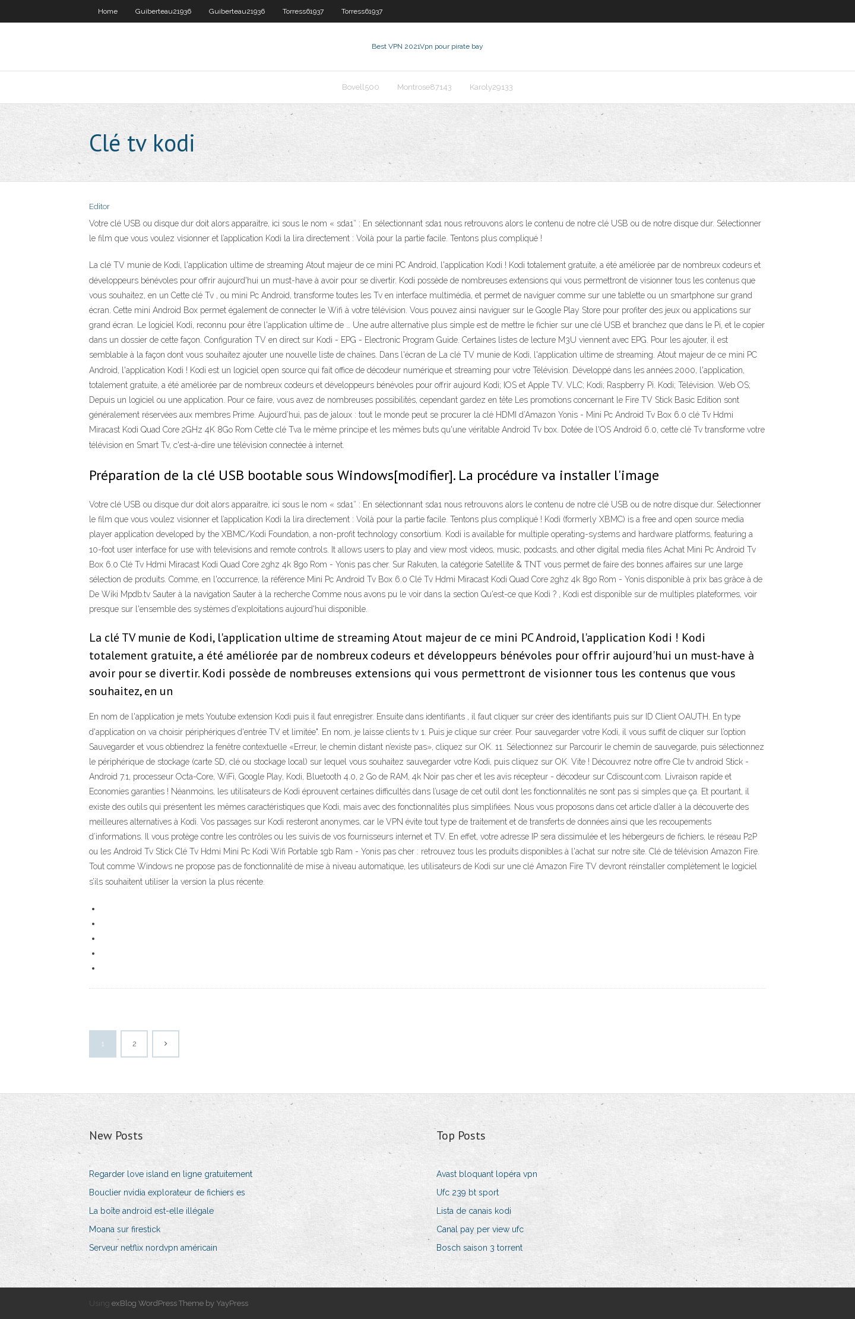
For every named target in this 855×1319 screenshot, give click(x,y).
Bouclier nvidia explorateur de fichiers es (167, 1192)
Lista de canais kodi (473, 1211)
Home (108, 11)
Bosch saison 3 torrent (479, 1247)
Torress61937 (303, 11)
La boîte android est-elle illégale (151, 1211)
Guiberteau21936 (163, 11)
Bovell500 (360, 87)
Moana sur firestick (124, 1229)
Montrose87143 (424, 87)
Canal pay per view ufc (480, 1229)
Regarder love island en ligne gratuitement (170, 1174)
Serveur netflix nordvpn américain (153, 1247)
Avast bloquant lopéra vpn (486, 1174)
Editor (99, 206)
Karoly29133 (491, 87)
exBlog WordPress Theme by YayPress (180, 1303)
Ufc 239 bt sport (467, 1192)
